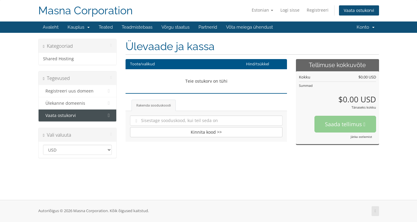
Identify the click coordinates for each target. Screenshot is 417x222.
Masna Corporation (85, 10)
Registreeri (318, 10)
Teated (106, 27)
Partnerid (207, 27)
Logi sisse (290, 10)
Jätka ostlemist (361, 137)
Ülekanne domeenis (77, 103)
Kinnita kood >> (206, 132)
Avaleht (51, 27)
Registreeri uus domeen (77, 91)
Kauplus (79, 27)
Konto (366, 27)
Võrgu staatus (175, 27)
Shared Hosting (58, 58)
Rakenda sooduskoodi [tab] (153, 105)
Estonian (262, 10)
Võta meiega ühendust (249, 27)
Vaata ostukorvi (359, 10)
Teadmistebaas (137, 27)
